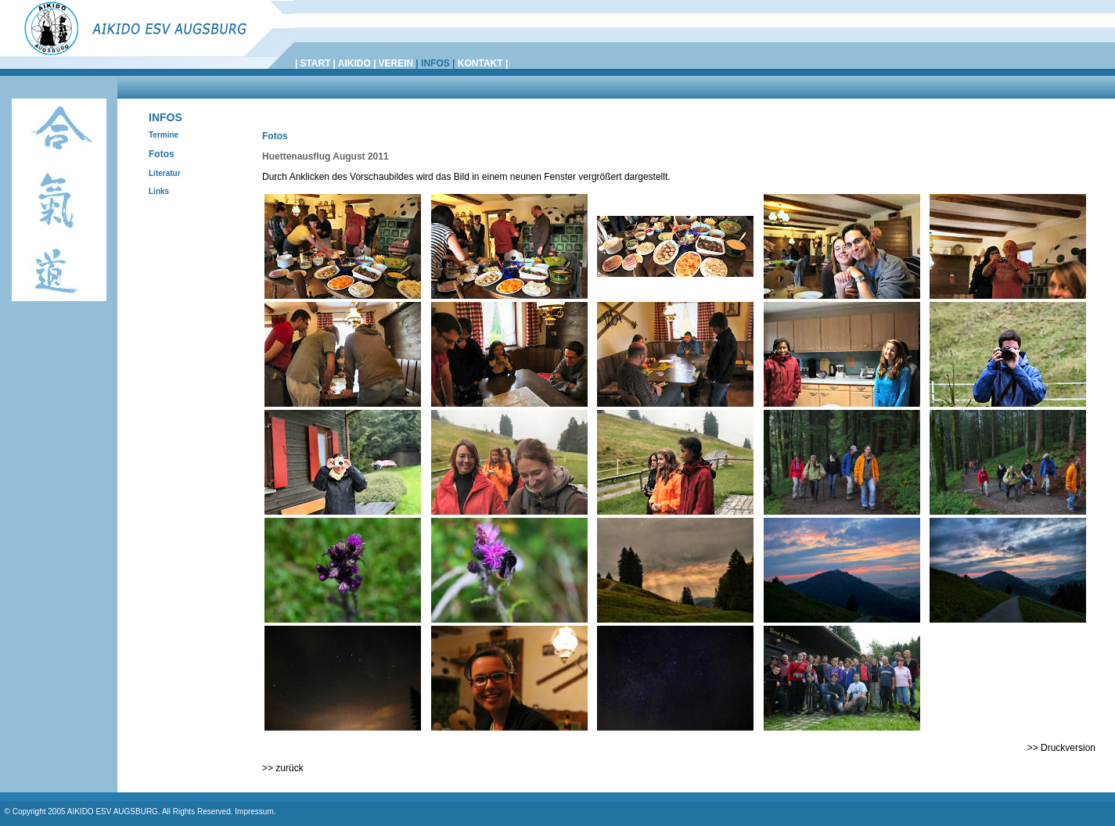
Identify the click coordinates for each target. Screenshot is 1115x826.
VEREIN (396, 63)
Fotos (161, 154)
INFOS (435, 63)
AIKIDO (354, 63)
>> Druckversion (1061, 747)
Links (159, 191)
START (315, 63)
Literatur (165, 173)
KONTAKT (481, 63)
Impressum (254, 811)
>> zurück (283, 768)
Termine (163, 135)
